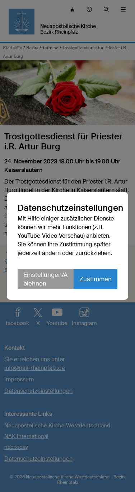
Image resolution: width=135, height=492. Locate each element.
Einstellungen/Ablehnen (45, 279)
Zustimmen (95, 279)
